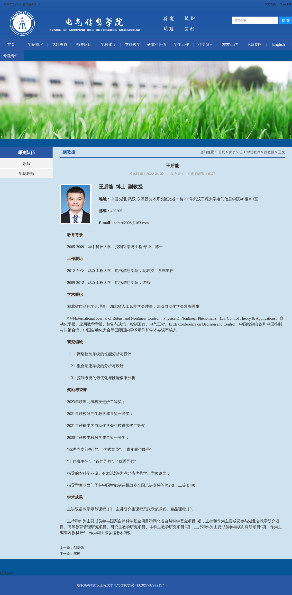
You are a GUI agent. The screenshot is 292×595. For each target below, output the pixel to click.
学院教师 (26, 174)
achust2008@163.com (131, 223)
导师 (26, 164)
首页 (222, 152)
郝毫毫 (78, 547)
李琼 (76, 554)
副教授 (269, 152)
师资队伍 (236, 152)
